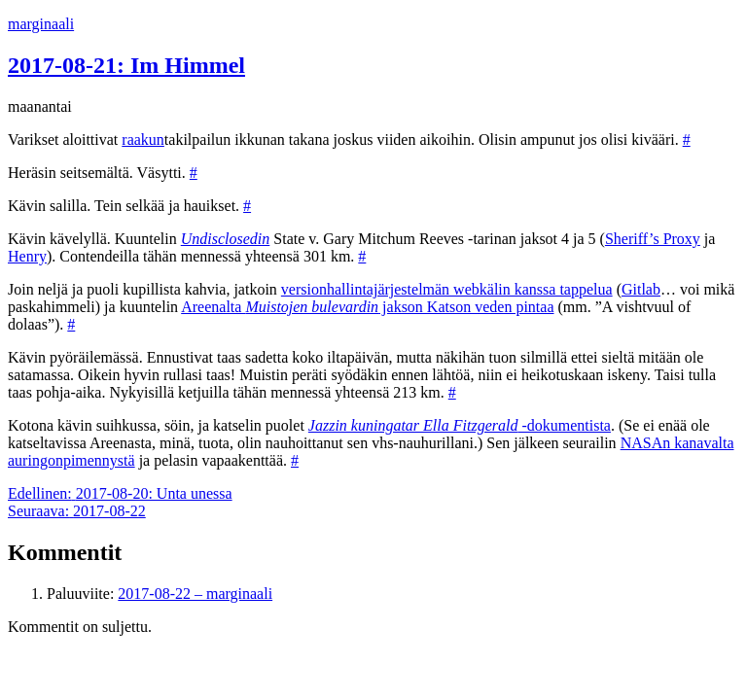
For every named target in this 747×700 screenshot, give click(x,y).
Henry (27, 256)
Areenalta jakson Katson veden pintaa (367, 306)
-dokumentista (459, 425)
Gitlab (641, 289)
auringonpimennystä (71, 460)
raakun (143, 139)
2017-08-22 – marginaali (195, 593)
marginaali (41, 24)
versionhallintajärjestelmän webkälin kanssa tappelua (447, 289)
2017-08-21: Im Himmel (126, 65)
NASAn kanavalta (677, 443)
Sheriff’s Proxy (652, 238)
